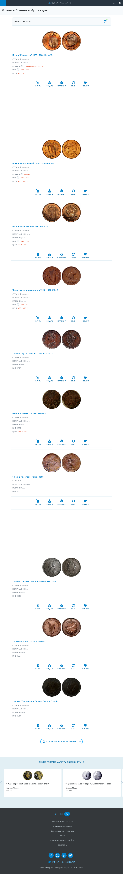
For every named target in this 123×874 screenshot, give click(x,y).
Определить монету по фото (62, 840)
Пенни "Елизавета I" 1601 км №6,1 (29, 413)
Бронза (27, 174)
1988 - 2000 (24, 70)
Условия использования (62, 821)
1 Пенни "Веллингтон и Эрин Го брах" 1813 (34, 581)
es (61, 814)
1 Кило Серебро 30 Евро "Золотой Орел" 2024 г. (27, 784)
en (56, 814)
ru (67, 814)
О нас (62, 835)
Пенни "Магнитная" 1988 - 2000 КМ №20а (32, 55)
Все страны (62, 845)
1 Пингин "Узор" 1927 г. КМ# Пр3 (28, 641)
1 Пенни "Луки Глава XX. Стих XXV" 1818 (32, 353)
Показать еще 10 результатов (63, 741)
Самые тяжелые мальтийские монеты (60, 762)
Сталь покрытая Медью (34, 66)
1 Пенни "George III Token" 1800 (27, 476)
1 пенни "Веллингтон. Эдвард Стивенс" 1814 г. (35, 701)
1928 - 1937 (24, 304)
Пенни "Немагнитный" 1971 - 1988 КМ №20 (33, 163)
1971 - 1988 (24, 178)
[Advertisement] (61, 112)
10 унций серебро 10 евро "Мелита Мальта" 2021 (88, 784)
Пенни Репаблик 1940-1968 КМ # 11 (30, 226)
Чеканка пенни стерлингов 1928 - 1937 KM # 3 (35, 290)
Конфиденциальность (62, 826)
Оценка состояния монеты (62, 831)
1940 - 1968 (24, 241)
